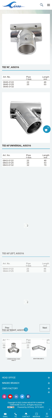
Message (36, 417)
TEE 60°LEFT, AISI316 (13, 270)
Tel (15, 417)
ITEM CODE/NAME (41, 5)
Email (5, 417)
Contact (26, 417)
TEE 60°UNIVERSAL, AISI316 (16, 145)
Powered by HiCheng (25, 407)
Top (47, 417)
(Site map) (39, 407)
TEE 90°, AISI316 (10, 67)
